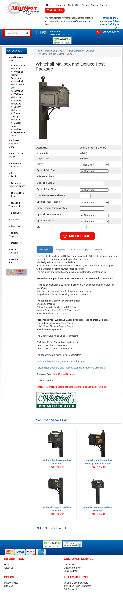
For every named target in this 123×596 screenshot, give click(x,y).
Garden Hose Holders (16, 194)
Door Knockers (13, 251)
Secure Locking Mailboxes (16, 116)
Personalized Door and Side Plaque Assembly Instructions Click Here (70, 367)
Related (99, 249)
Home (49, 5)
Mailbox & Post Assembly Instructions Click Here (60, 361)
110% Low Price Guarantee (77, 586)
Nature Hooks (13, 261)
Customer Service (73, 567)
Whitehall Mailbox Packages (17, 75)
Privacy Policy (11, 582)
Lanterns (15, 226)
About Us (60, 5)
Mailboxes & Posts (15, 59)
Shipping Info (70, 571)
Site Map (8, 586)
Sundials (15, 219)
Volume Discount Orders (94, 5)
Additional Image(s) (80, 249)
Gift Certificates (71, 589)
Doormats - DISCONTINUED (16, 185)
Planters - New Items (14, 165)
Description (44, 249)
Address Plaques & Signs (13, 143)
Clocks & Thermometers (15, 204)
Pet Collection (13, 175)
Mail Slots (18, 129)
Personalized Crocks (16, 155)
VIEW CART (55, 10)
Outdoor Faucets (13, 234)
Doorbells (16, 243)
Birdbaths (16, 213)
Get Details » (68, 34)
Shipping (60, 249)
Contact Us (73, 5)
